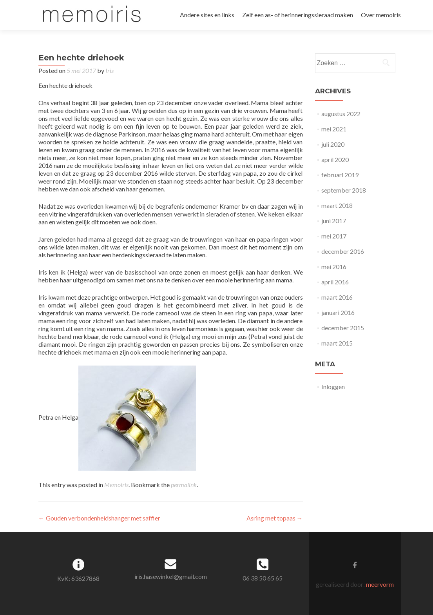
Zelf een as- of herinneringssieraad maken (297, 14)
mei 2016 (333, 266)
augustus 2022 (341, 113)
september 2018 (343, 190)
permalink (184, 484)
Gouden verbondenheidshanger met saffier (99, 518)
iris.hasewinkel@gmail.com (170, 576)
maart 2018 (337, 205)
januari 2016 (338, 312)
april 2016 (335, 282)
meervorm (380, 584)
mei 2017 (333, 236)
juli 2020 (332, 144)
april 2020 (335, 159)
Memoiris (116, 484)
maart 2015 (337, 343)
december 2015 (342, 327)
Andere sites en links (207, 14)
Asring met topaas (274, 518)
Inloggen (333, 386)
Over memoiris (381, 14)
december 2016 (342, 251)
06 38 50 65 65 (263, 578)
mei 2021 (333, 129)
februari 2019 (340, 174)
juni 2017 (333, 220)
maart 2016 (337, 297)
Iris (109, 70)
